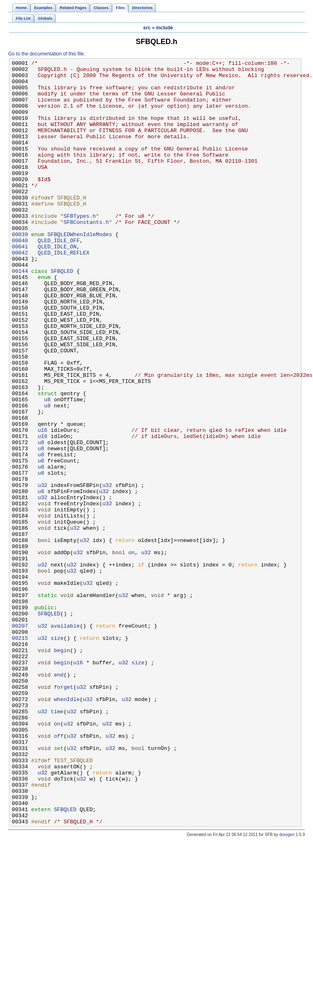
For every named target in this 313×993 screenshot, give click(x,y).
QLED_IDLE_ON (56, 284)
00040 (20, 277)
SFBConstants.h (86, 255)
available (65, 739)
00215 (20, 754)
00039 (20, 269)
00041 (20, 284)
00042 (20, 291)
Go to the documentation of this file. (46, 54)
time (57, 842)
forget (63, 812)
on (131, 651)
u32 (42, 570)
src (146, 28)
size (57, 754)
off (59, 871)
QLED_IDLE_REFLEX (63, 291)
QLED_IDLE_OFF (58, 277)
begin (62, 768)
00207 (20, 739)
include (164, 28)
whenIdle (66, 827)
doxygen (287, 987)
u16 (42, 504)
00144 (20, 313)
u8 (47, 467)
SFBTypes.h (80, 247)
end (59, 798)
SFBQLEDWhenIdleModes (79, 269)
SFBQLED (62, 313)
